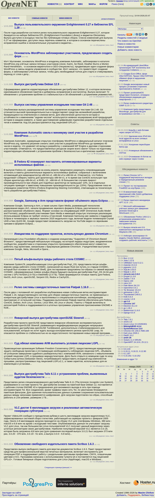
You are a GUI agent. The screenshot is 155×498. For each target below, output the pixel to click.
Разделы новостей (126, 38)
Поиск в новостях (126, 44)
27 (126, 381)
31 (147, 381)
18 (153, 376)
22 (136, 378)
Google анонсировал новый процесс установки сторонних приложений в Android (134, 86)
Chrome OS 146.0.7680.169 (136, 331)
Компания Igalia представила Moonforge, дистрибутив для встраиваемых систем (135, 111)
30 (142, 381)
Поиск (115, 4)
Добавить (122, 495)
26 (120, 381)
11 (153, 374)
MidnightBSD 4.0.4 (132, 326)
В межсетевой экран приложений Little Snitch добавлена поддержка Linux (135, 194)
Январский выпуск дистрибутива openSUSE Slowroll (49, 317)
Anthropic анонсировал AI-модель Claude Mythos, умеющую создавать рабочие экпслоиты (134, 238)
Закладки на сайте (11, 492)
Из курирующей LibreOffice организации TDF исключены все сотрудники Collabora (134, 67)
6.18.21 (134, 351)
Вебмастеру (148, 495)
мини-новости (65, 18)
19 (120, 378)
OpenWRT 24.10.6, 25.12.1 (136, 342)
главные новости (40, 18)
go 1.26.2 (128, 308)
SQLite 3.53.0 (130, 269)
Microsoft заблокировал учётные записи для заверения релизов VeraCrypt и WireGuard (133, 209)
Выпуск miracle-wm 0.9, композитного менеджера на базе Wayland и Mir (134, 229)
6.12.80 (142, 351)
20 (126, 378)
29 (136, 381)
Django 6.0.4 (129, 313)
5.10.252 (136, 356)
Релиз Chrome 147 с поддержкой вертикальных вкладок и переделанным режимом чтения (135, 178)
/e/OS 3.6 (128, 322)
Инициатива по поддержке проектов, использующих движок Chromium (61, 233)
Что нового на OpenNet (129, 41)
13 (126, 376)
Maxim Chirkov (146, 492)
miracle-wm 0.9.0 (132, 274)
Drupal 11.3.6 (130, 276)
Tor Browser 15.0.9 (132, 290)
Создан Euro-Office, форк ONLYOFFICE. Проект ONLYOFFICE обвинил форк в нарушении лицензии (136, 77)
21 (131, 378)
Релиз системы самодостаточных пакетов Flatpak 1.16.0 (51, 287)
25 (153, 378)
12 (120, 376)
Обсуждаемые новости (135, 169)
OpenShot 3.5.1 (131, 288)
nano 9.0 (128, 283)
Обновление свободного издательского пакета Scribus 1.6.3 (54, 444)
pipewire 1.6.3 (130, 267)
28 (131, 381)
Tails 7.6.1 (128, 319)
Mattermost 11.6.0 (132, 310)
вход (126, 1)
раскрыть (104, 19)
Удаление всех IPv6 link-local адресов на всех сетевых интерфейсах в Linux (135, 138)
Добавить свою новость (129, 50)
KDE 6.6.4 (128, 297)
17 (147, 376)
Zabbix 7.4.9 (129, 279)
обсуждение (97, 45)
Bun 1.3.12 (128, 258)
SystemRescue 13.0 (133, 328)
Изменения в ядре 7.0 (127, 359)
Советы (135, 124)
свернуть (112, 19)
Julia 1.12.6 (129, 260)
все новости (13, 18)
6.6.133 (127, 349)
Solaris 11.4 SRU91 (132, 340)
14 (131, 376)
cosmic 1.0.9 (129, 299)
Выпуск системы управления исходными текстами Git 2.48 (53, 104)
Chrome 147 (129, 303)
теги (121, 4)
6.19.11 (127, 351)
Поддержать (134, 495)
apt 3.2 (127, 301)
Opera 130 (128, 281)
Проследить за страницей (15, 495)
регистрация (134, 1)
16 (142, 376)
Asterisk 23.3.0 (130, 265)
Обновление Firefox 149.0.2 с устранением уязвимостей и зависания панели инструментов (135, 220)
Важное (135, 59)
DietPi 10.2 (129, 335)
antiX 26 (127, 337)
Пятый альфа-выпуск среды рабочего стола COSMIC (49, 259)
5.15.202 (128, 356)
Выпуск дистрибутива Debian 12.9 (36, 84)
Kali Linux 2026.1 (131, 333)
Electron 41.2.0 (130, 306)
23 (142, 378)
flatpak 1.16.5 (130, 272)
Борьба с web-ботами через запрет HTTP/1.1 (134, 131)
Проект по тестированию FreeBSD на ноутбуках (133, 187)
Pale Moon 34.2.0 (131, 285)
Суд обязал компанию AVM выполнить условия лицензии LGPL (56, 343)
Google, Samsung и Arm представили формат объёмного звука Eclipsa (61, 200)
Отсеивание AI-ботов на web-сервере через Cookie (135, 157)
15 (136, 376)
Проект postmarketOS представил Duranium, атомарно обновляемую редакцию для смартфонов (134, 96)
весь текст (110, 45)
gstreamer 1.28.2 (131, 292)
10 (147, 374)
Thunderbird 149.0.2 (133, 294)
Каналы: (121, 35)
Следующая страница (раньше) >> (58, 467)
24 (147, 378)
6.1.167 (127, 353)
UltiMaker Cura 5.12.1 (133, 263)
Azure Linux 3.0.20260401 (135, 324)
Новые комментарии (128, 47)
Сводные (142, 38)
